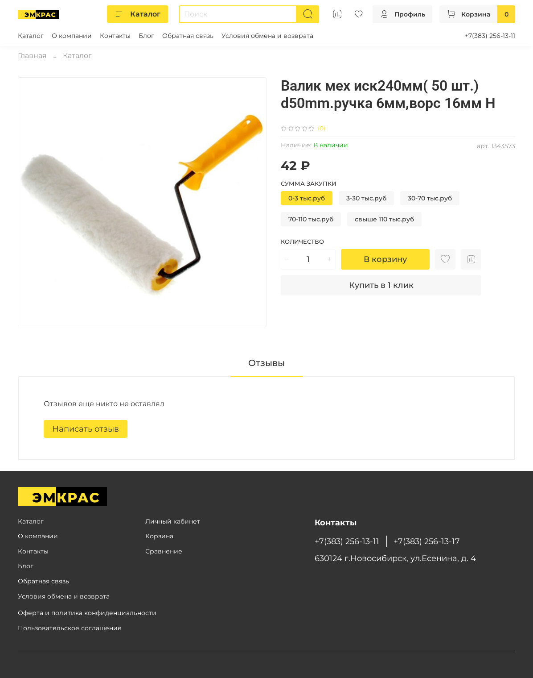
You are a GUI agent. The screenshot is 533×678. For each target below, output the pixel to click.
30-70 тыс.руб (430, 198)
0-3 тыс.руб (306, 198)
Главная (32, 55)
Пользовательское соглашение (70, 628)
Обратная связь (187, 36)
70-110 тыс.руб (310, 219)
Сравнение (163, 551)
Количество (302, 241)
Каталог (137, 14)
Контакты (115, 36)
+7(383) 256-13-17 (427, 541)
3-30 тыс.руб (366, 198)
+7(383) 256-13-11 (490, 36)
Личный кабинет (172, 521)
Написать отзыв (85, 429)
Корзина (159, 536)
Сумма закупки (308, 183)
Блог (146, 36)
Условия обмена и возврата (267, 36)
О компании (72, 36)
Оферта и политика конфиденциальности (87, 613)
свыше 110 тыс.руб (384, 219)
